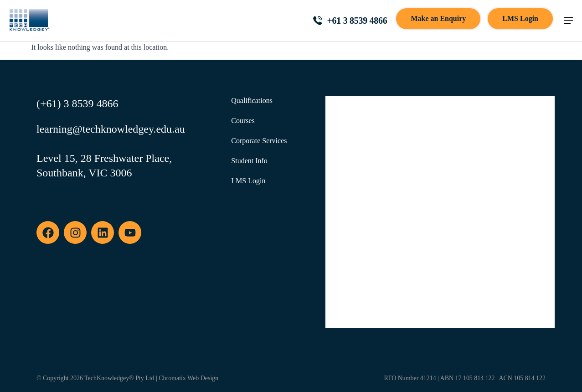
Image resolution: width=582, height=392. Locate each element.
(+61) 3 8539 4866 (77, 103)
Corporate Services (259, 140)
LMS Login (248, 181)
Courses (243, 120)
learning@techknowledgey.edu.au (110, 129)
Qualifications (252, 100)
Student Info (249, 161)
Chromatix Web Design (188, 378)
